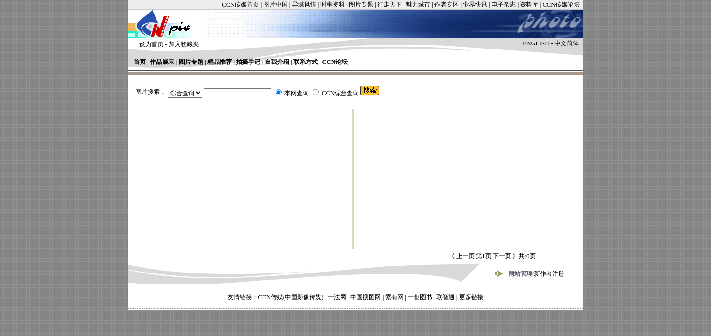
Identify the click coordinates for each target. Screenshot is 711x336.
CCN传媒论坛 (561, 4)
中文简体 (567, 43)
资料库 (529, 4)
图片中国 (275, 4)
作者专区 (446, 4)
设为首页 (151, 44)
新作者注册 (549, 273)
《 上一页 (462, 255)
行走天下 (389, 4)
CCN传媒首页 (240, 4)
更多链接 (471, 297)
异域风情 (304, 4)
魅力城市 (418, 4)
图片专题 (361, 4)
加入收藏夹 (184, 44)
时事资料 (332, 4)
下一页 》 (505, 255)
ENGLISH (536, 43)
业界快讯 (475, 4)
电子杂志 (503, 4)
